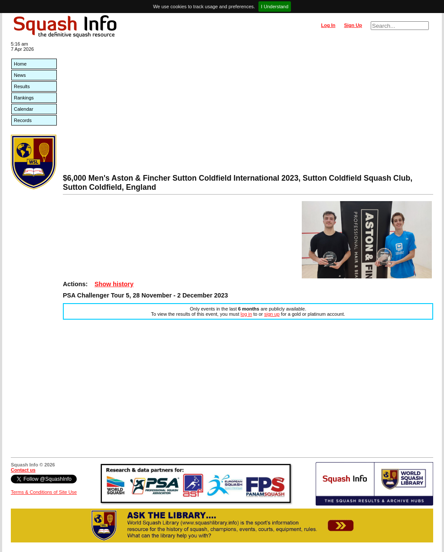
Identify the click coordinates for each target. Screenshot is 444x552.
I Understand (274, 6)
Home (20, 63)
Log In (328, 25)
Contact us (23, 470)
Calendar (23, 109)
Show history (114, 284)
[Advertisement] (248, 108)
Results (22, 86)
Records (23, 120)
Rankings (24, 97)
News (20, 75)
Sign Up (353, 25)
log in (246, 314)
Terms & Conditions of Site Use (44, 492)
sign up (271, 314)
